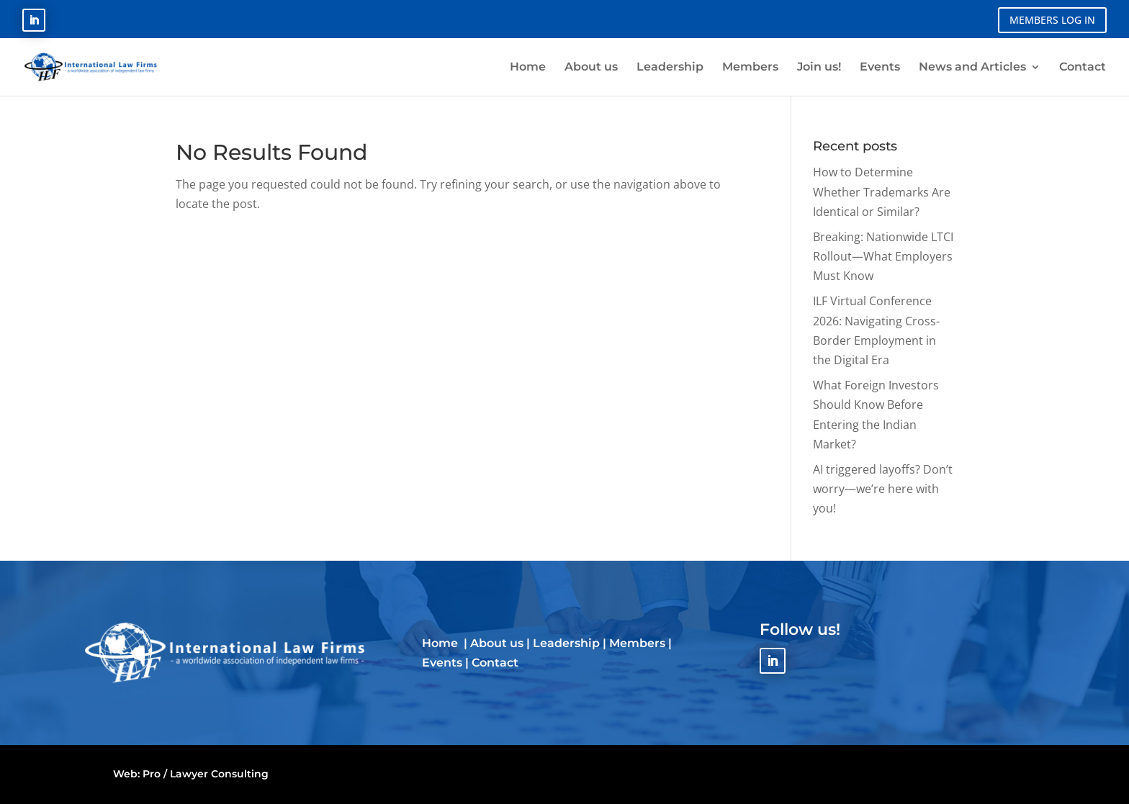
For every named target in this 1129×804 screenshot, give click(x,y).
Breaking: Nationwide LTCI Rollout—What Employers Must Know (883, 256)
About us (496, 643)
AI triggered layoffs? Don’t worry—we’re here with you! (883, 488)
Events (442, 662)
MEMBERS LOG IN (1052, 20)
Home (441, 643)
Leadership (566, 643)
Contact (495, 662)
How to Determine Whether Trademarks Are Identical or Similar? (881, 191)
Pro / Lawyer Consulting (206, 773)
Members (637, 643)
